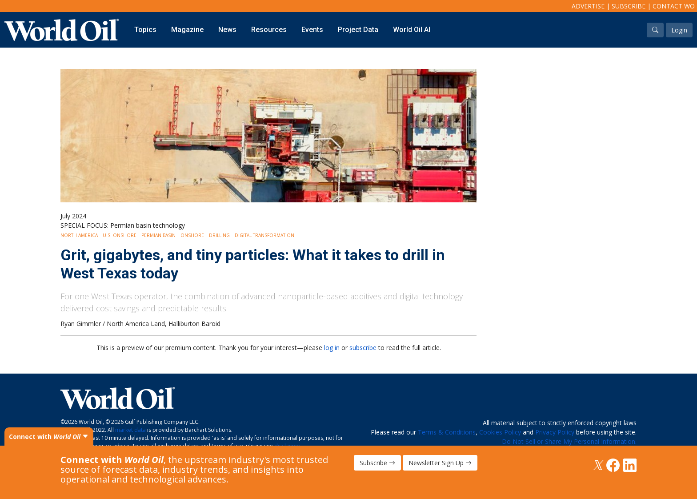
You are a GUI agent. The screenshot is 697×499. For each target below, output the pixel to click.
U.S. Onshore (119, 235)
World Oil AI (411, 29)
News (227, 29)
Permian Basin (158, 235)
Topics (145, 29)
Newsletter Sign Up (440, 463)
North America (79, 235)
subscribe (363, 347)
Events (312, 29)
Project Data (358, 29)
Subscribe (628, 6)
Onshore (192, 235)
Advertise (588, 6)
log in (332, 347)
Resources (269, 29)
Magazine (187, 29)
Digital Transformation (264, 235)
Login (679, 30)
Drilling (219, 235)
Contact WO (674, 6)
